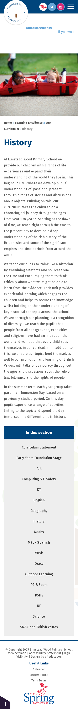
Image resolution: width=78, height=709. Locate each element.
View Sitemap (17, 653)
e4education (53, 656)
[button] (5, 702)
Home (8, 123)
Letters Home (52, 675)
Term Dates (52, 680)
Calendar (53, 669)
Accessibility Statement (45, 653)
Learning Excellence (29, 123)
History (27, 129)
